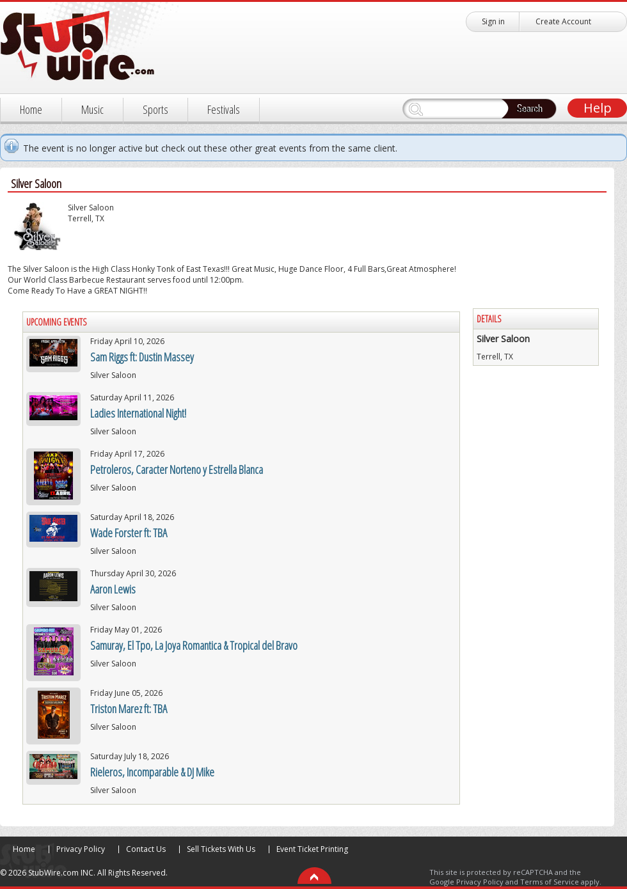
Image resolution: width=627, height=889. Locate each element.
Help (597, 107)
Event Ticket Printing (312, 849)
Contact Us (146, 849)
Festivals (223, 109)
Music (92, 109)
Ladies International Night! (138, 413)
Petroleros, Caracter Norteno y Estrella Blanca (176, 469)
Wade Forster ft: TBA (128, 532)
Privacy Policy (80, 849)
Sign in (493, 21)
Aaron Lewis (113, 589)
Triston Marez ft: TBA (128, 708)
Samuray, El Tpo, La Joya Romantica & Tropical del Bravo (194, 645)
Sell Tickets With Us (221, 849)
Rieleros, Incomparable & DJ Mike (152, 772)
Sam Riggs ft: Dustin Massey (142, 357)
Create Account (563, 21)
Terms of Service (549, 881)
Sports (155, 109)
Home (31, 109)
